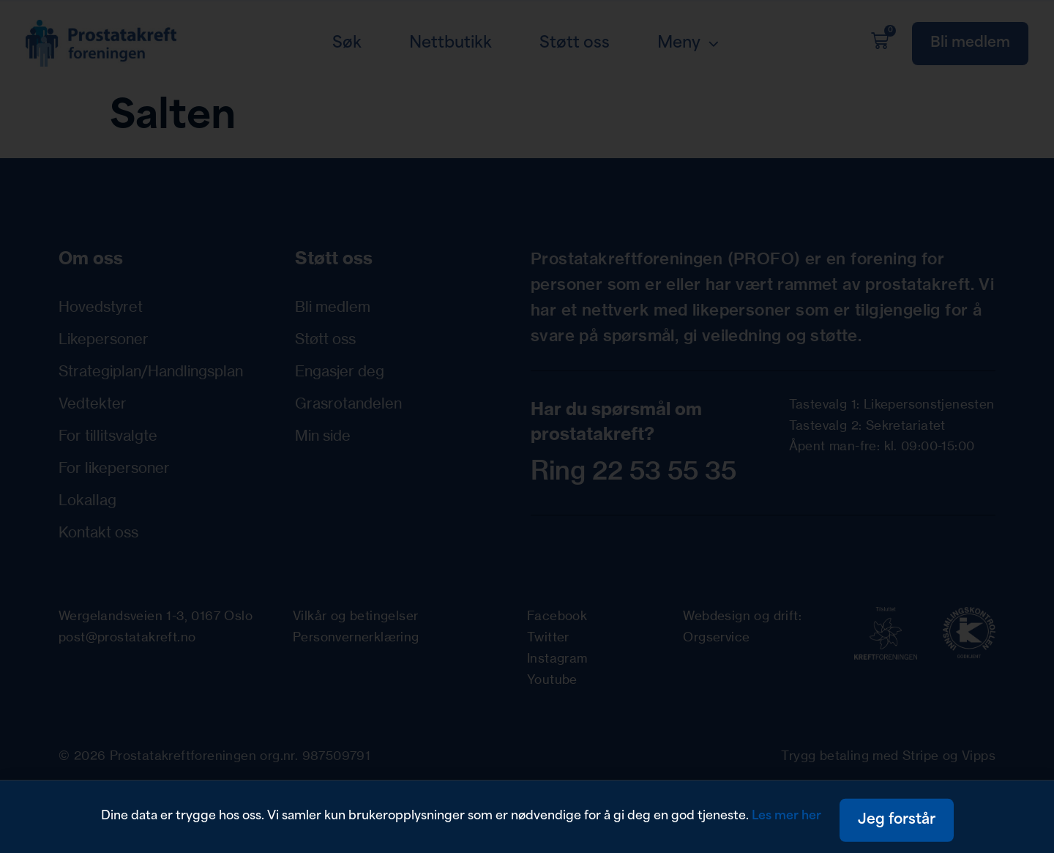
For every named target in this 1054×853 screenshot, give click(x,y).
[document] (527, 426)
